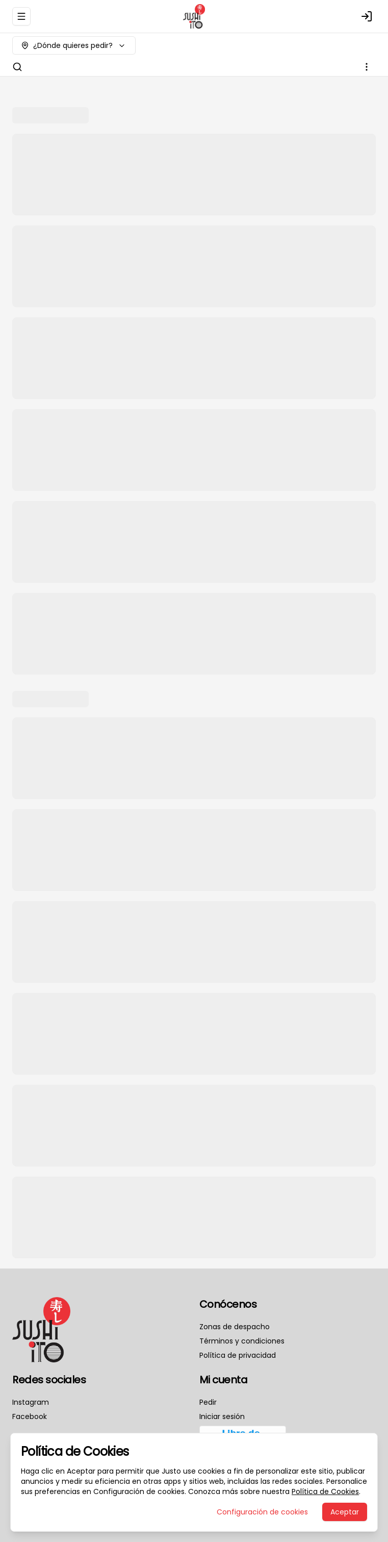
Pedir (208, 1402)
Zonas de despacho (234, 1327)
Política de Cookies (325, 1491)
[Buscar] (17, 67)
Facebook (29, 1416)
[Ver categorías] (366, 67)
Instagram (30, 1402)
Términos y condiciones (241, 1341)
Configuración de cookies (262, 1512)
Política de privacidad (237, 1355)
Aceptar (344, 1512)
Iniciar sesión (222, 1416)
